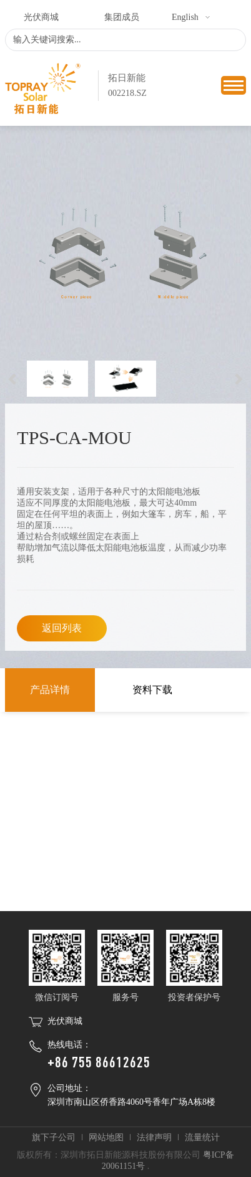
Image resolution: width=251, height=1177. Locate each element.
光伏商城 (41, 17)
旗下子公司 (54, 1137)
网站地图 (106, 1137)
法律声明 (154, 1137)
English (185, 17)
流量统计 (202, 1137)
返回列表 (62, 628)
